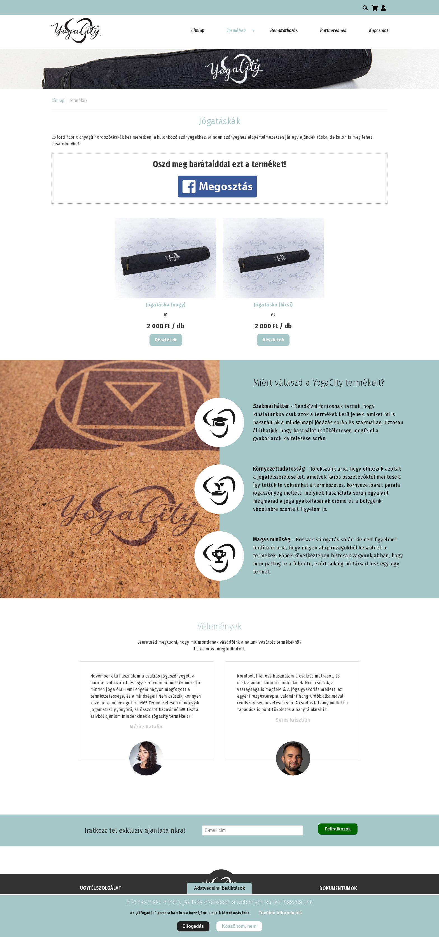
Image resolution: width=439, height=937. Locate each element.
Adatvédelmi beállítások (219, 888)
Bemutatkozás (284, 30)
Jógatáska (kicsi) (273, 305)
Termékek (241, 33)
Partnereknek (333, 30)
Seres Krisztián (293, 720)
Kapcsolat (378, 30)
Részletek (165, 340)
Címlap (197, 30)
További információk (280, 912)
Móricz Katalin (146, 727)
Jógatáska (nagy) (166, 305)
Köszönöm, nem (239, 926)
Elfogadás (193, 926)
